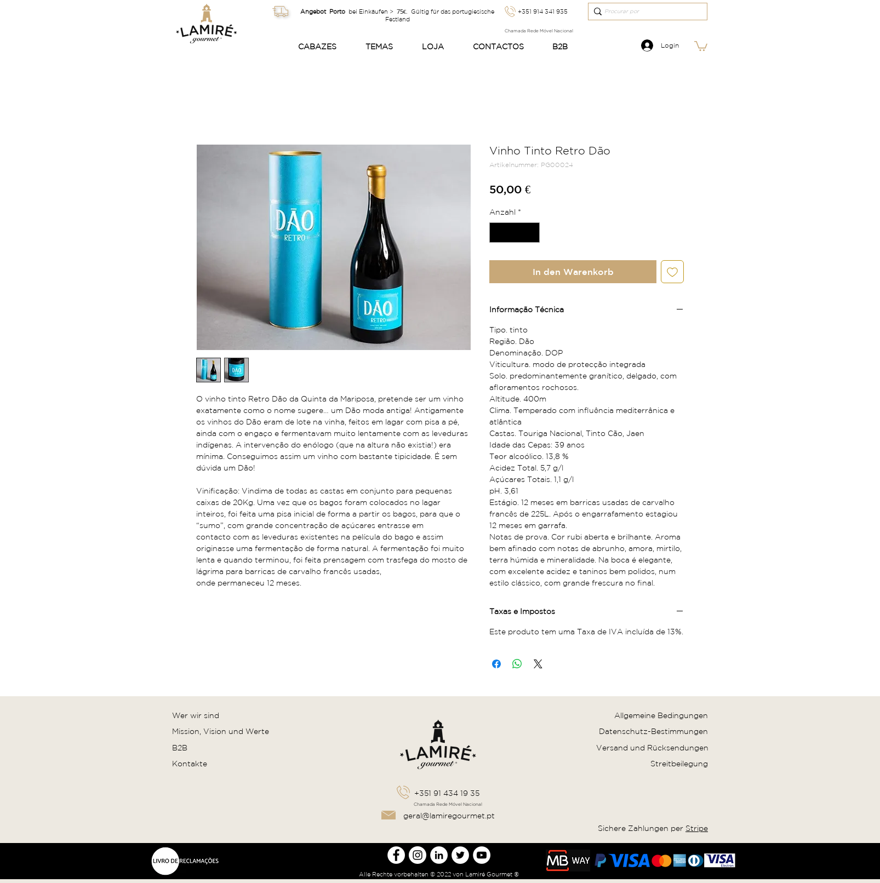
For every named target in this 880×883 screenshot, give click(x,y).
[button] (323, 46)
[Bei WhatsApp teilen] (517, 663)
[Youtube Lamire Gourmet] (481, 855)
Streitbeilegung (679, 763)
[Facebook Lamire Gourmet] (396, 855)
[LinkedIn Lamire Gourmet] (439, 855)
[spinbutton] (514, 232)
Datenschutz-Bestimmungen (653, 731)
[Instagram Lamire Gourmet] (417, 855)
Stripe (696, 828)
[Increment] (531, 232)
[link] (700, 45)
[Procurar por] (644, 11)
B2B (179, 747)
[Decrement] (498, 232)
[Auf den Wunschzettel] (672, 271)
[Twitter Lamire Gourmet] (460, 855)
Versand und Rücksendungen (652, 747)
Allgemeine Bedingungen (661, 715)
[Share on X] (538, 663)
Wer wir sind (195, 715)
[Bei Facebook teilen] (496, 663)
